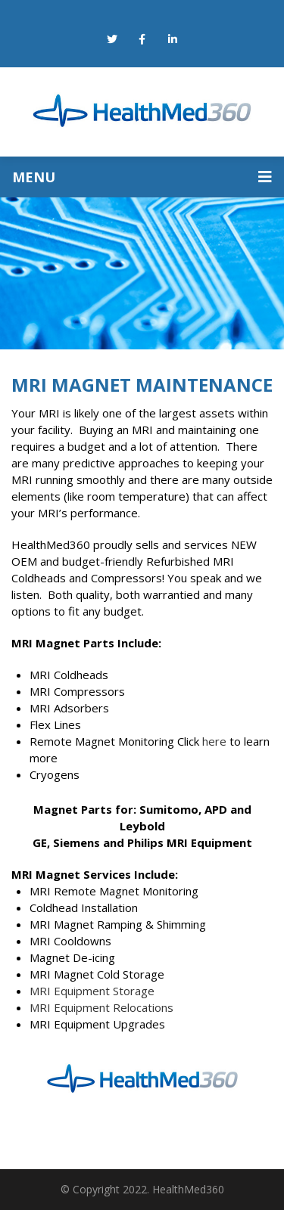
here (214, 741)
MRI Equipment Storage (94, 990)
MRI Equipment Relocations (101, 1007)
